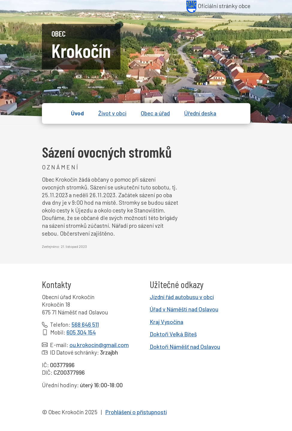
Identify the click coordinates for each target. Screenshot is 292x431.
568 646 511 (85, 324)
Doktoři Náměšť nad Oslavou (185, 346)
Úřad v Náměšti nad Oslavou (184, 309)
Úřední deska (200, 113)
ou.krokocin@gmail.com (99, 344)
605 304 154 (81, 332)
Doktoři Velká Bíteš (173, 334)
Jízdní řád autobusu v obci (182, 296)
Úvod (77, 113)
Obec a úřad (155, 113)
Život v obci (112, 113)
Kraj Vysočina (166, 321)
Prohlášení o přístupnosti (136, 412)
